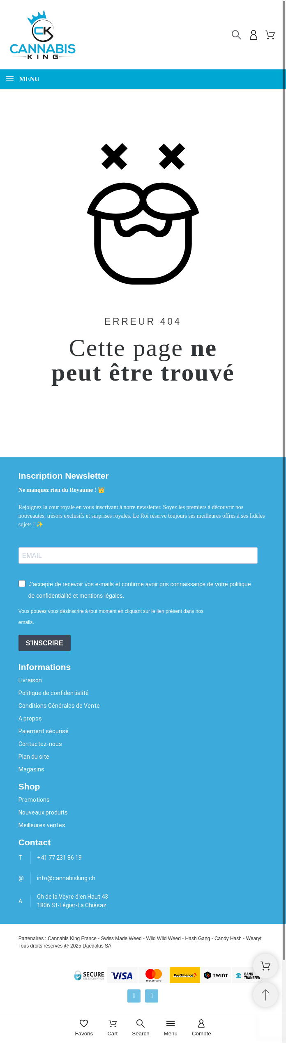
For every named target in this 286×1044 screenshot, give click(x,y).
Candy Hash (228, 938)
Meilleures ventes (41, 825)
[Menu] (171, 1028)
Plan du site (33, 756)
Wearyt (254, 938)
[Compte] (201, 1028)
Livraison (30, 680)
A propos (30, 718)
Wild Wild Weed (163, 938)
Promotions (34, 799)
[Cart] (112, 1028)
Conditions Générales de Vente (59, 705)
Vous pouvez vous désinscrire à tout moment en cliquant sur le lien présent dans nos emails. (110, 616)
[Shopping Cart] (265, 966)
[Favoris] (84, 1028)
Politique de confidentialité (53, 693)
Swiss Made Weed (121, 938)
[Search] (140, 1028)
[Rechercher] (236, 35)
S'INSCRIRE (44, 643)
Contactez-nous (40, 744)
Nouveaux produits (43, 812)
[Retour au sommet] (265, 994)
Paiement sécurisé (43, 731)
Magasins (31, 769)
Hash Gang (197, 938)
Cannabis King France (72, 938)
